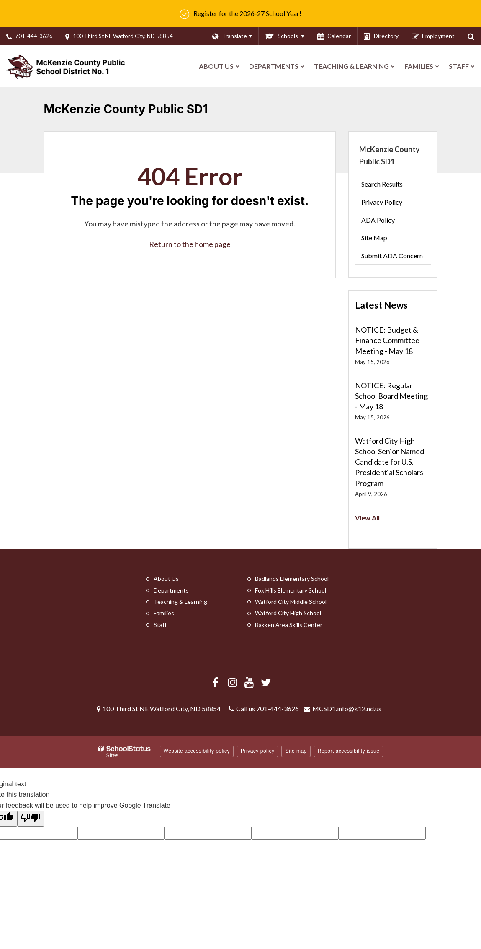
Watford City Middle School (291, 601)
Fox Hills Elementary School (290, 590)
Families (164, 612)
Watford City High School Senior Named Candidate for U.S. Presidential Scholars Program (389, 462)
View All (367, 518)
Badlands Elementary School (292, 578)
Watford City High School (288, 612)
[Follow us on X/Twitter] (265, 682)
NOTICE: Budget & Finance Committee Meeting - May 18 (387, 340)
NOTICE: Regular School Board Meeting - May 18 (391, 396)
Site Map (374, 238)
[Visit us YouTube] (249, 682)
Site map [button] (295, 751)
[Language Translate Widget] (232, 36)
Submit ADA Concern (392, 256)
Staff (160, 624)
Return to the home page (190, 244)
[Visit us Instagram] (232, 682)
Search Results (382, 184)
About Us (166, 578)
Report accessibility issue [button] (349, 751)
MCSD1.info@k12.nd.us (346, 708)
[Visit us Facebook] (215, 682)
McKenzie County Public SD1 (389, 155)
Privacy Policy (381, 202)
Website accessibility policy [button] (197, 751)
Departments (171, 590)
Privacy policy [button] (257, 751)
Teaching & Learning (180, 601)
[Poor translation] (30, 819)
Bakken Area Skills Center (288, 624)
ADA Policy (378, 220)
